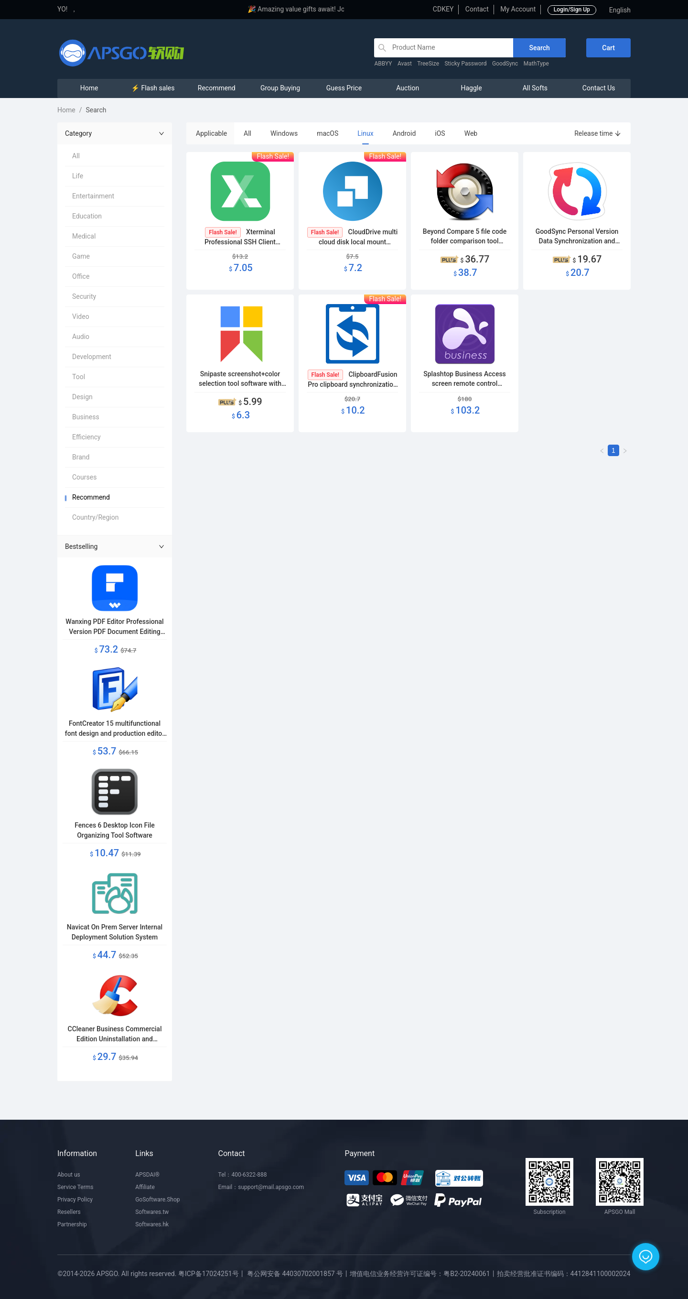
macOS (327, 133)
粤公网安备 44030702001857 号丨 (298, 1273)
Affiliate (145, 1187)
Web (471, 133)
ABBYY (383, 63)
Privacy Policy (75, 1199)
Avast (405, 63)
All (247, 133)
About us (68, 1174)
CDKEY (443, 9)
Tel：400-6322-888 (242, 1174)
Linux (365, 133)
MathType (536, 63)
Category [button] (114, 133)
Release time (597, 133)
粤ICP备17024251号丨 (212, 1273)
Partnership (72, 1224)
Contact (477, 9)
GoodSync (505, 63)
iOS (440, 133)
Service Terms (75, 1187)
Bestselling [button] (114, 546)
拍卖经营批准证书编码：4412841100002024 (564, 1273)
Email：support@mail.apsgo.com (261, 1187)
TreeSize (428, 63)
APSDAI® (147, 1174)
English (620, 10)
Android (404, 133)
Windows (284, 133)
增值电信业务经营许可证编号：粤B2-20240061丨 (423, 1273)
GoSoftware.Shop (157, 1199)
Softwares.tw (152, 1212)
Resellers (69, 1212)
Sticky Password (465, 63)
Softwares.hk (152, 1224)
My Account (518, 9)
